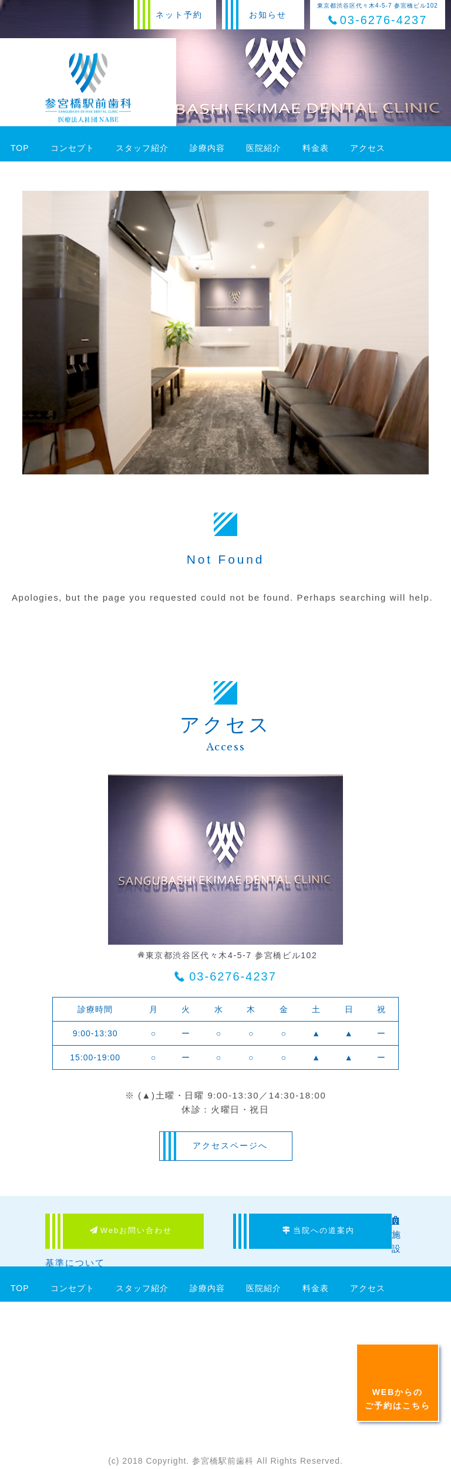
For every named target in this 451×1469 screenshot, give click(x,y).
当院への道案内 (318, 1230)
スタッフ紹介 (142, 148)
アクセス (367, 148)
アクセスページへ (230, 1145)
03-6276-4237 (233, 976)
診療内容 (207, 148)
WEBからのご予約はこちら (397, 1398)
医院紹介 (263, 148)
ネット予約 (179, 14)
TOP (20, 148)
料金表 (315, 148)
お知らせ (268, 14)
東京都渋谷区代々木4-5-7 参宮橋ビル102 (377, 14)
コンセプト (73, 148)
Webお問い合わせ (131, 1230)
